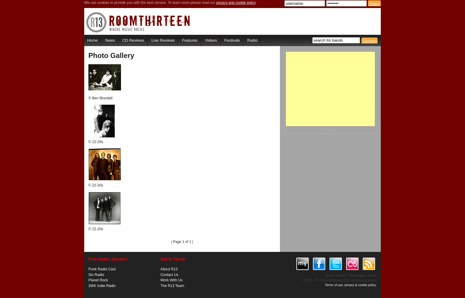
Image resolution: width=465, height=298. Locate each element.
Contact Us (169, 275)
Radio (252, 40)
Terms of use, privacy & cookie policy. (351, 285)
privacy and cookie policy (236, 3)
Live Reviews (163, 40)
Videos (211, 40)
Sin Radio (96, 275)
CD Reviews (133, 40)
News (110, 40)
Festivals (232, 40)
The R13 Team (172, 286)
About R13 (169, 269)
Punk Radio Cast (102, 269)
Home (92, 40)
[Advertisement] (330, 89)
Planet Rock (98, 280)
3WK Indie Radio (102, 286)
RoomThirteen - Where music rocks (138, 22)
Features (190, 40)
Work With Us (171, 280)
